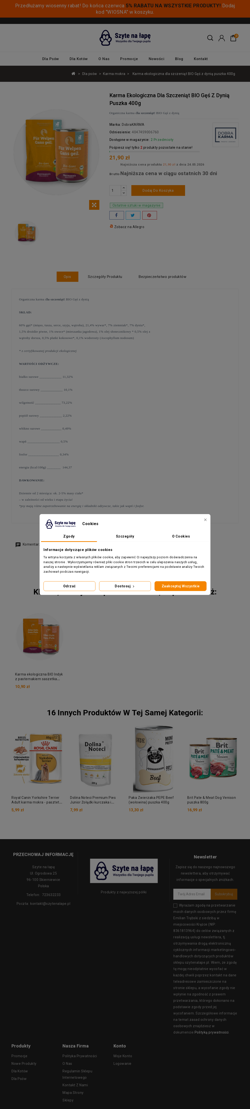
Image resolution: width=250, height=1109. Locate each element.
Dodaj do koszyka (158, 190)
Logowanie (123, 1063)
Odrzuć (69, 586)
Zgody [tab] (69, 536)
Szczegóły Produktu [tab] (105, 277)
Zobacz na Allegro (129, 227)
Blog (179, 59)
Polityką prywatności (212, 1032)
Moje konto (123, 1056)
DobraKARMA (133, 125)
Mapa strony (73, 1092)
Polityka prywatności (79, 1056)
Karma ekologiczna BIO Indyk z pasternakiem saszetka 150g (39, 679)
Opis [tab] (67, 277)
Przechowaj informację (43, 854)
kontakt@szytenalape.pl (50, 903)
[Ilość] (115, 190)
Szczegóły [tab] (125, 536)
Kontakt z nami (75, 1085)
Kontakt (201, 59)
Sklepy (67, 1100)
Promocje (129, 59)
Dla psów (50, 59)
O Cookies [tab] (181, 536)
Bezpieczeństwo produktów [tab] (163, 277)
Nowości (157, 59)
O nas (104, 59)
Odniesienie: (120, 132)
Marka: (115, 125)
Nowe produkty (24, 1063)
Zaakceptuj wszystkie (181, 586)
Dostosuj (125, 586)
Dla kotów (79, 59)
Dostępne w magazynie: (129, 140)
